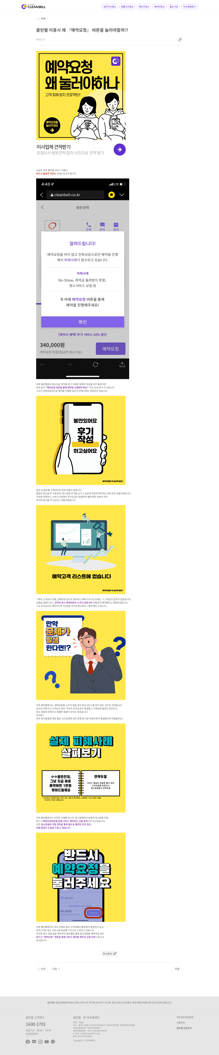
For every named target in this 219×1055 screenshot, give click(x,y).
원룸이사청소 (127, 6)
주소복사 (107, 954)
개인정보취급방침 (185, 1017)
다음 (54, 969)
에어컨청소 (159, 6)
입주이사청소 (109, 6)
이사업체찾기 (189, 6)
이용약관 (181, 1022)
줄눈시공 (174, 6)
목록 (43, 18)
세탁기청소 (144, 6)
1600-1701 (36, 1024)
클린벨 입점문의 (184, 1028)
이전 (43, 969)
